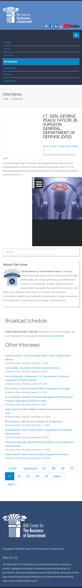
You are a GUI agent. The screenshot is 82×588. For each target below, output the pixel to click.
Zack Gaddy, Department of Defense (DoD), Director (32, 367)
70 (71, 468)
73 (28, 476)
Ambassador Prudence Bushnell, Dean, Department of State (36, 454)
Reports (9, 55)
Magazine (10, 68)
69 (62, 468)
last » (12, 484)
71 (9, 476)
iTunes (43, 335)
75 (46, 476)
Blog (7, 48)
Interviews (10, 61)
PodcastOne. (57, 335)
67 (44, 468)
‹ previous (29, 468)
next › (57, 476)
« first (12, 468)
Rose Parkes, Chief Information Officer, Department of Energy (37, 388)
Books (8, 74)
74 (37, 476)
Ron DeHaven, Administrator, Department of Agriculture (34, 421)
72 (18, 476)
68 (53, 468)
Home (7, 42)
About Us (10, 80)
